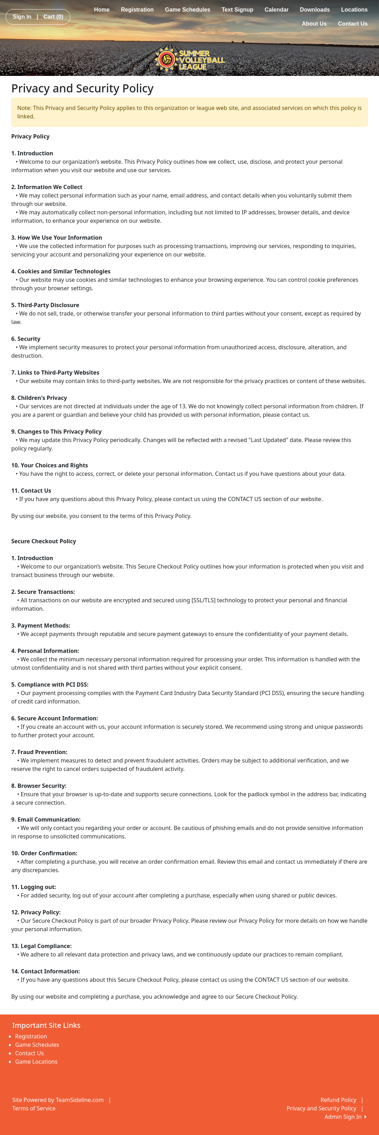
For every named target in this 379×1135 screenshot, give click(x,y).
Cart (53, 17)
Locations (354, 10)
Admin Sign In (346, 1117)
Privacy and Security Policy (321, 1108)
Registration (137, 10)
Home (102, 10)
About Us (314, 24)
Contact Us (353, 24)
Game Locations (36, 1061)
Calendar (277, 10)
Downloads (315, 10)
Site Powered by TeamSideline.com (58, 1100)
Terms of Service (34, 1108)
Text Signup (237, 10)
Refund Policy (338, 1100)
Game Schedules (187, 10)
